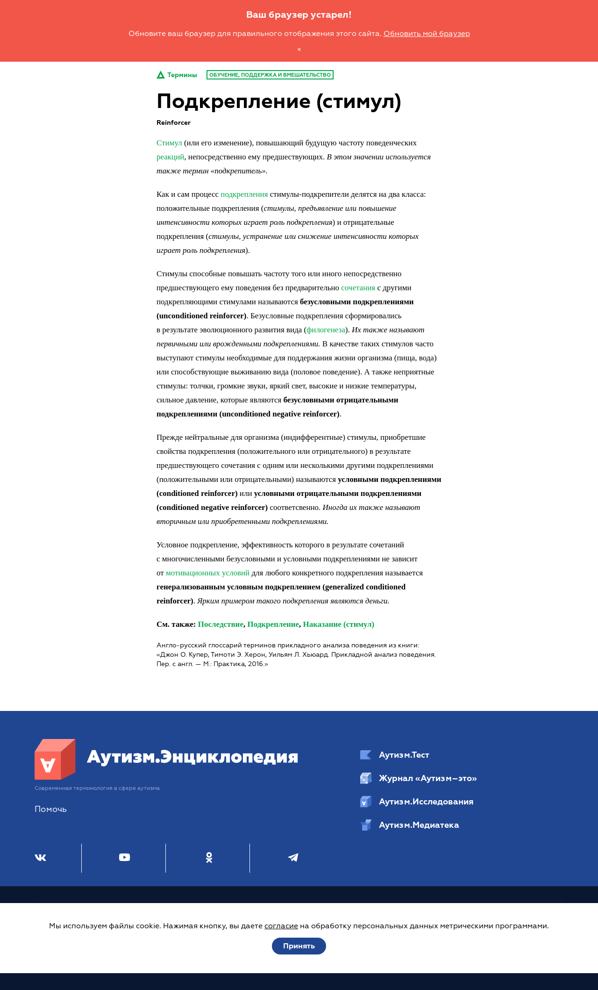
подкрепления (244, 194)
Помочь (51, 809)
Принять (299, 946)
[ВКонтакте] (40, 858)
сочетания (358, 287)
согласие (281, 926)
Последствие (220, 624)
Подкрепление (273, 624)
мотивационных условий (207, 572)
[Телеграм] (293, 858)
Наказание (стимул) (339, 624)
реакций (170, 156)
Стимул (169, 142)
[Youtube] (124, 858)
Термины (177, 75)
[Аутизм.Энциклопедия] (167, 777)
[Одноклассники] (209, 858)
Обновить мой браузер (427, 33)
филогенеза (325, 329)
